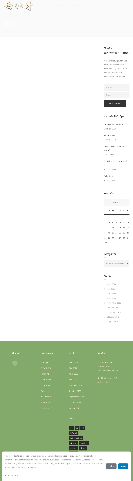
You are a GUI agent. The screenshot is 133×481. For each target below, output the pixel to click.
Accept (123, 466)
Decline (111, 466)
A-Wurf (44, 402)
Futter (43, 374)
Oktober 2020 (113, 307)
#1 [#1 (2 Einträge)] (71, 428)
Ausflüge (44, 362)
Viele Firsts (108, 176)
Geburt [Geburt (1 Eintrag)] (73, 443)
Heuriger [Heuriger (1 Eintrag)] (84, 443)
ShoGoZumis (109, 135)
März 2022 (111, 298)
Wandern (45, 396)
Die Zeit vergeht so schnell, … (116, 163)
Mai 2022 (111, 289)
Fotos (43, 391)
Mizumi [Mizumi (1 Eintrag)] (73, 448)
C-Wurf (44, 379)
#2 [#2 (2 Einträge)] (77, 428)
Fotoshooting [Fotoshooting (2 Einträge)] (76, 438)
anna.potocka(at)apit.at (108, 370)
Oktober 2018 (113, 317)
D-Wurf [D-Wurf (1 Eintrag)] (73, 433)
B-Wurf (44, 368)
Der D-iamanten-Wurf (113, 124)
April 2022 (111, 293)
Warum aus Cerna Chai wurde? (114, 148)
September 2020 (114, 312)
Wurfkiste (45, 408)
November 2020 (114, 303)
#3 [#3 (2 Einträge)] (82, 428)
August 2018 (112, 321)
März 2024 (111, 284)
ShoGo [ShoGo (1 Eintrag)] (83, 448)
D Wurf (44, 385)
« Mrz (106, 242)
